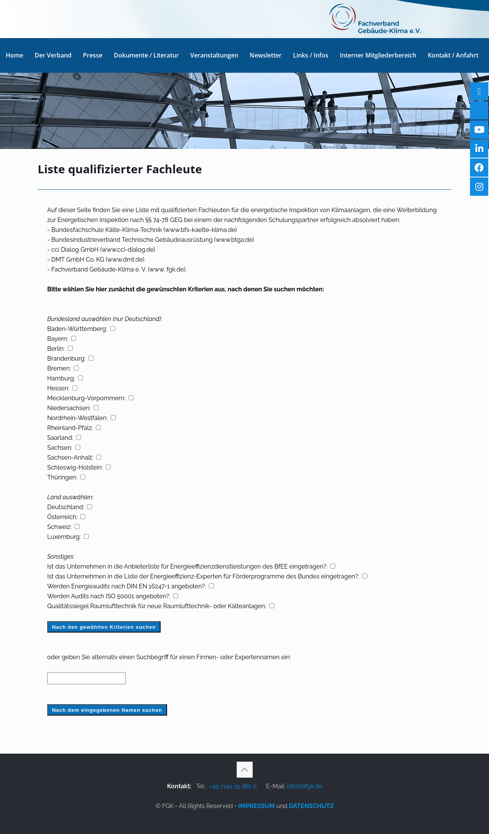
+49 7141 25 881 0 (233, 786)
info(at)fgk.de (304, 786)
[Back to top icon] (245, 770)
